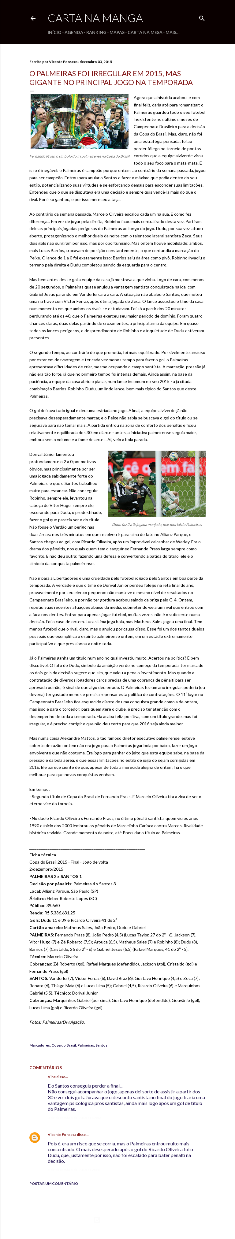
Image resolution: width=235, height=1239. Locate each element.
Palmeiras (85, 1045)
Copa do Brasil (63, 1045)
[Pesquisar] (202, 17)
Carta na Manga (95, 17)
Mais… (173, 32)
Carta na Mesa (145, 32)
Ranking (96, 32)
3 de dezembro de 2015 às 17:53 (74, 1117)
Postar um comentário (53, 1183)
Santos (101, 1045)
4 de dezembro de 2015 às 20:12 (74, 1169)
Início (55, 32)
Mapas (117, 32)
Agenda (74, 32)
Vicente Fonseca (62, 1134)
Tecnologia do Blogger (117, 1220)
